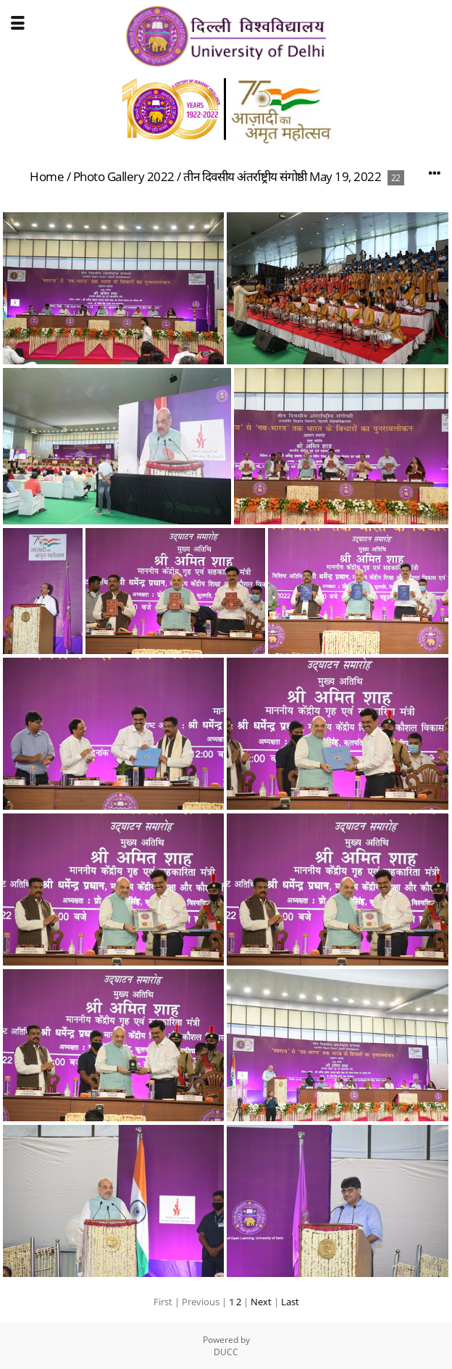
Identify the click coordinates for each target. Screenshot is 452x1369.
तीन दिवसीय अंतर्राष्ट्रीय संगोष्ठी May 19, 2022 (282, 176)
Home (47, 176)
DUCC (226, 1352)
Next (261, 1301)
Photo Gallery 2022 (124, 176)
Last (290, 1301)
